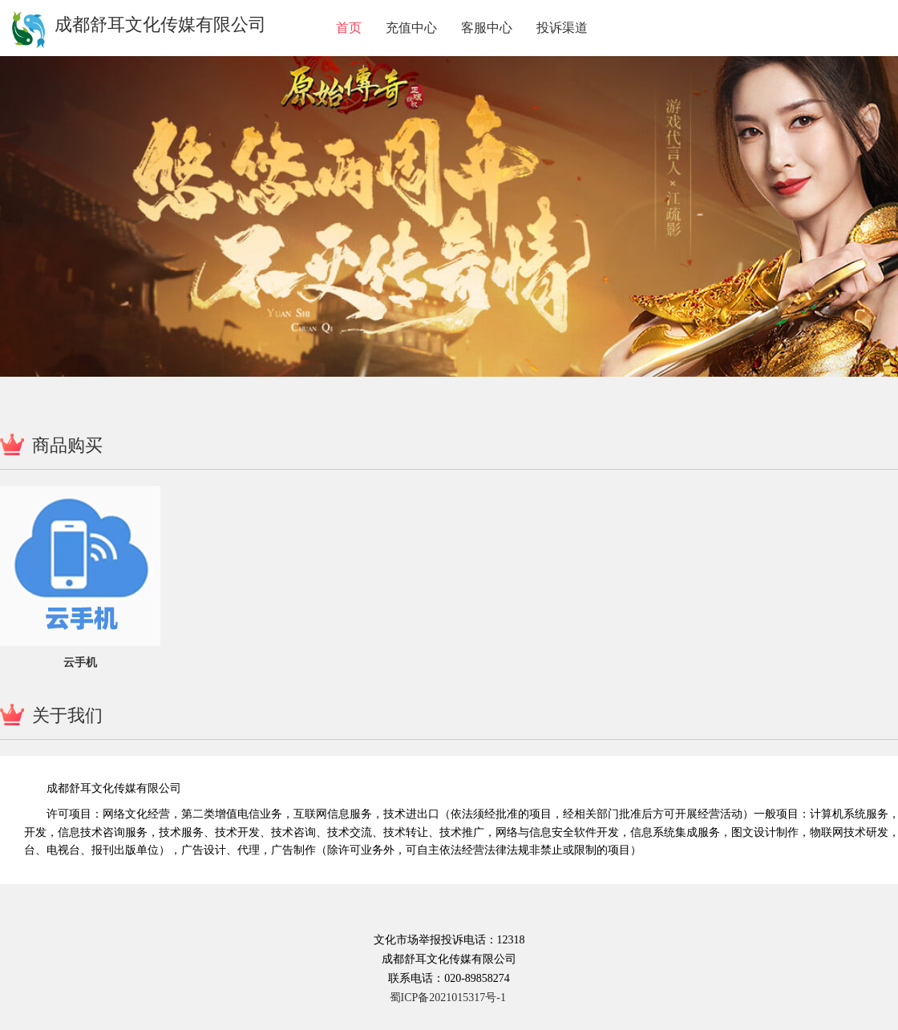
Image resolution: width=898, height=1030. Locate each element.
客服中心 (486, 27)
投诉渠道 (562, 27)
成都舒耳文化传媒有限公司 (160, 24)
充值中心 (411, 27)
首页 (349, 27)
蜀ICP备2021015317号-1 (448, 998)
